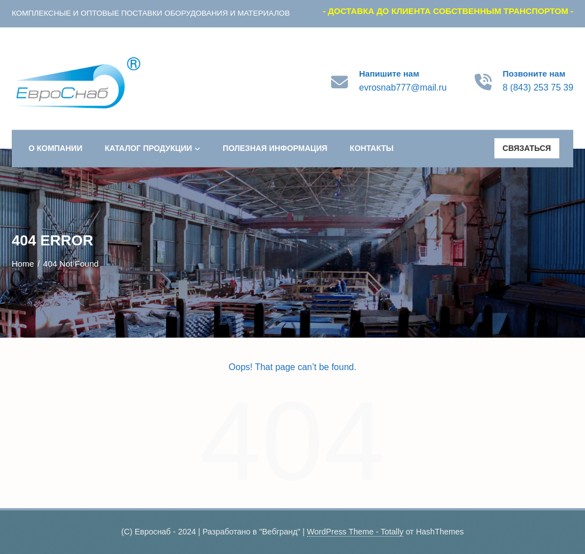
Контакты (371, 148)
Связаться (527, 148)
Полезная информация (275, 148)
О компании (55, 148)
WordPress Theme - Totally (355, 531)
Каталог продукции (152, 149)
